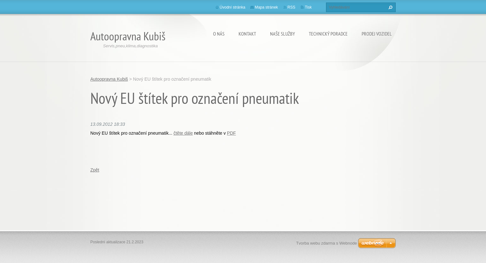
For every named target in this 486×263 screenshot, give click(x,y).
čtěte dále (183, 133)
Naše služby (282, 33)
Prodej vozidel (377, 33)
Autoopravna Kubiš (109, 79)
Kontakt (247, 33)
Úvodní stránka (233, 7)
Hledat (389, 7)
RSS (291, 7)
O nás (219, 33)
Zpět (94, 169)
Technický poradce (328, 33)
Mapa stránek (266, 7)
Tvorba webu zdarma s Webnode (326, 243)
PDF (231, 133)
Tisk (308, 7)
